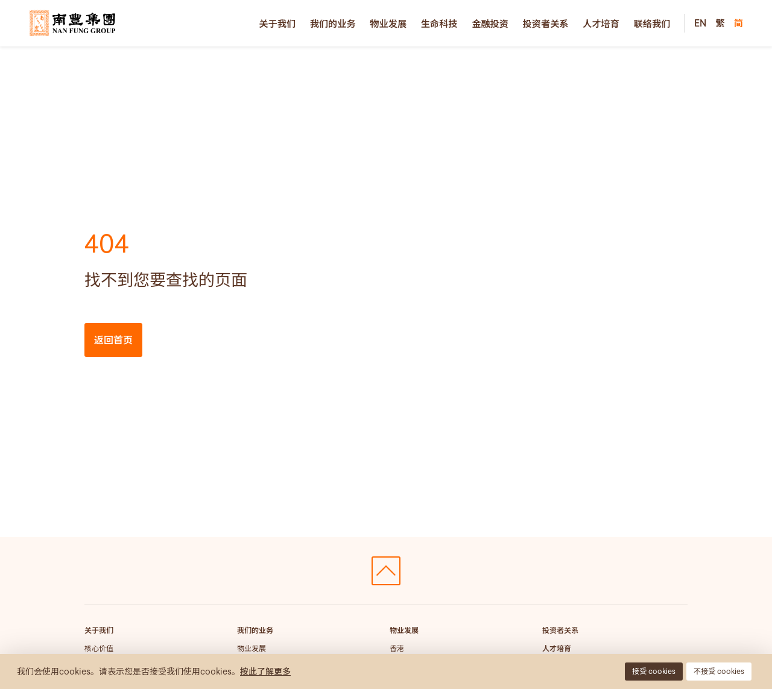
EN (700, 23)
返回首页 (113, 340)
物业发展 (388, 23)
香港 (397, 648)
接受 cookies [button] (654, 671)
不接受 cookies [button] (719, 671)
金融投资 (490, 23)
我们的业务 (333, 23)
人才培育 (601, 23)
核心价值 (98, 648)
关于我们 (277, 23)
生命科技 (439, 23)
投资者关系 (546, 23)
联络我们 (652, 23)
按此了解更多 (265, 671)
